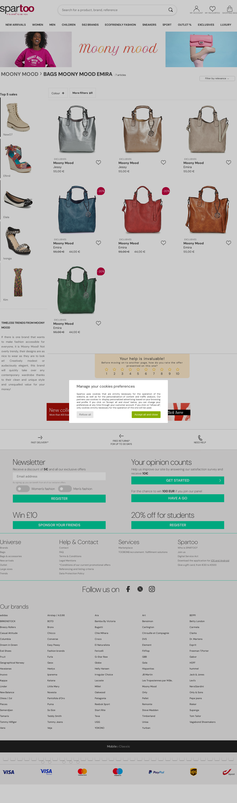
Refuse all (85, 414)
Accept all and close (146, 414)
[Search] (171, 10)
